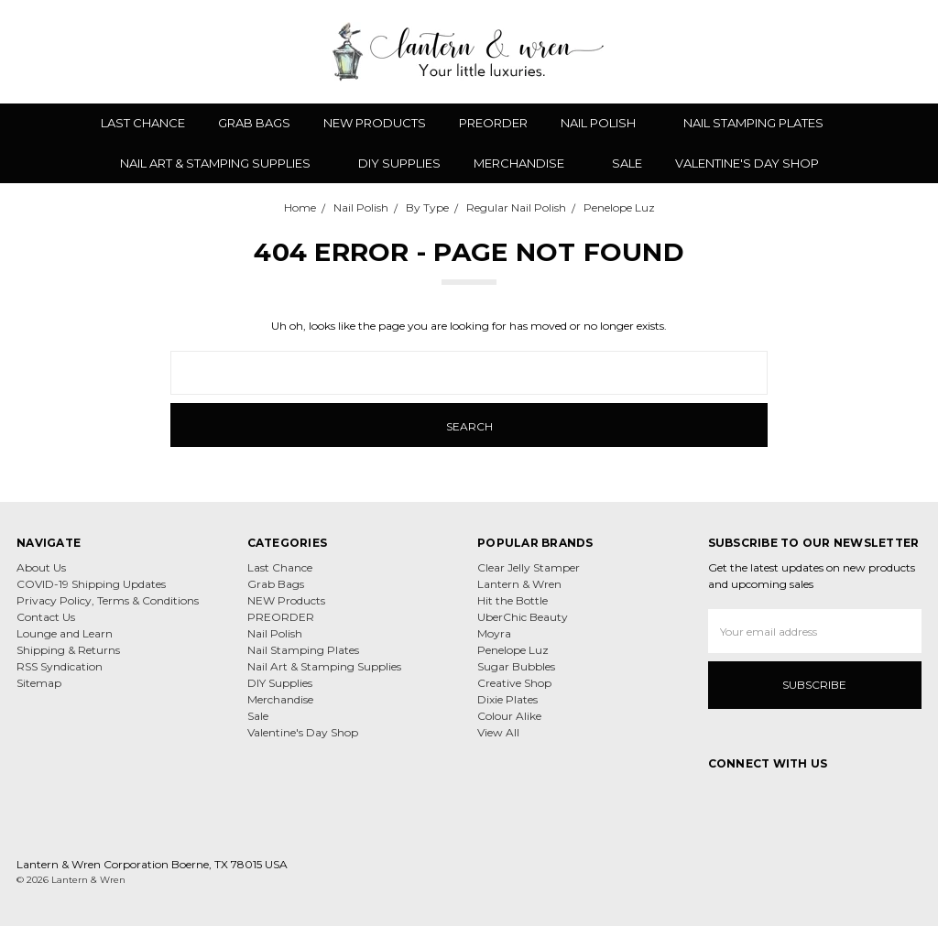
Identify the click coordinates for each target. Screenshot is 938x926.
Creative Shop (514, 683)
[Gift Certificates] (848, 51)
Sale (627, 163)
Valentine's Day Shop (747, 163)
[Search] (784, 51)
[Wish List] (816, 51)
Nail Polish (605, 122)
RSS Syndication (59, 666)
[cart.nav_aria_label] (910, 51)
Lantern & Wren (519, 584)
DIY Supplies (399, 163)
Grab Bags (254, 122)
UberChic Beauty (522, 617)
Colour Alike (509, 716)
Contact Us (45, 617)
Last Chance (143, 122)
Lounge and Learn (64, 633)
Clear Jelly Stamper (528, 567)
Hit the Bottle (512, 600)
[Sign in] (880, 51)
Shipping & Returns (68, 650)
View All (498, 732)
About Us (41, 567)
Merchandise (526, 163)
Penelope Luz (513, 650)
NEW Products (374, 122)
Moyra (494, 633)
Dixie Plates (507, 699)
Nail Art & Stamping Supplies (222, 163)
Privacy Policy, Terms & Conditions (107, 600)
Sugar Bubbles (516, 666)
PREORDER (493, 122)
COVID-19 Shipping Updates (91, 584)
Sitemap (38, 683)
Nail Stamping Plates (760, 122)
